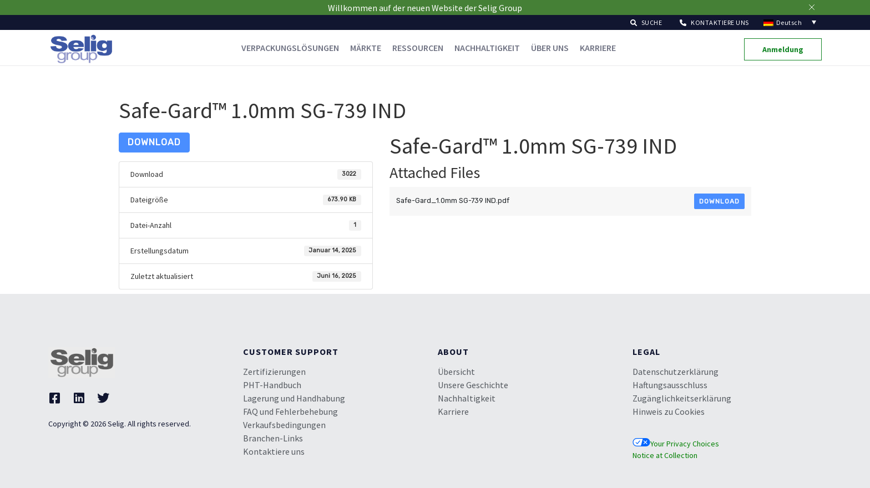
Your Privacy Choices (676, 444)
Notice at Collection (665, 455)
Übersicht (456, 371)
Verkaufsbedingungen (284, 424)
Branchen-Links (273, 438)
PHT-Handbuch (272, 384)
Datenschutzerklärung (676, 371)
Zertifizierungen (274, 371)
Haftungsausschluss (670, 384)
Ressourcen (417, 47)
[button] (646, 22)
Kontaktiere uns (274, 451)
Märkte (365, 47)
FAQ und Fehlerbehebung (290, 411)
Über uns (550, 47)
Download (154, 142)
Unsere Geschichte (473, 384)
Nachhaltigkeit (487, 47)
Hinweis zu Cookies (669, 411)
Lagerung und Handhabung (294, 398)
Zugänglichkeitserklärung (682, 398)
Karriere (598, 47)
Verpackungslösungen (290, 47)
